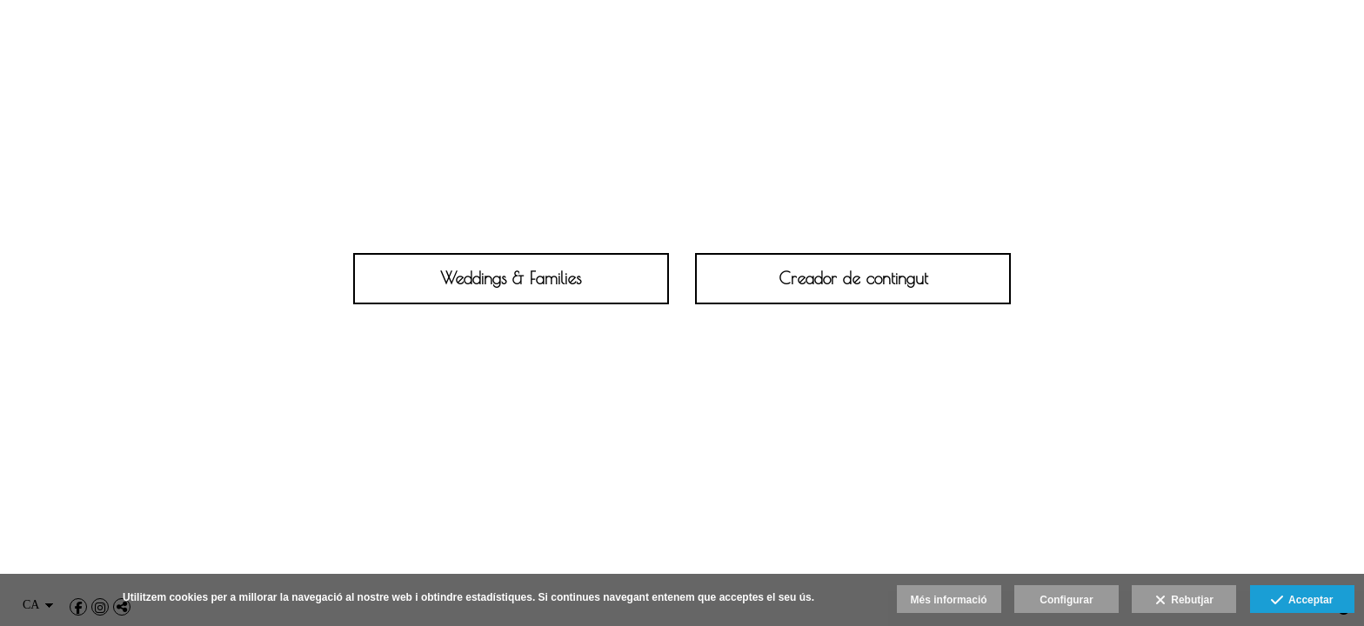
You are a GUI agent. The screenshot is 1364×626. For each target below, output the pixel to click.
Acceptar (1302, 601)
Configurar (1066, 600)
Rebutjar (1184, 601)
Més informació (949, 600)
